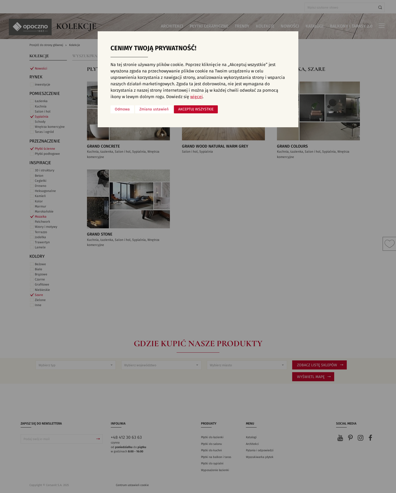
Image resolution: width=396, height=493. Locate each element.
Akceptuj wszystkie (196, 109)
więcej (196, 97)
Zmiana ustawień (154, 109)
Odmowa (122, 109)
